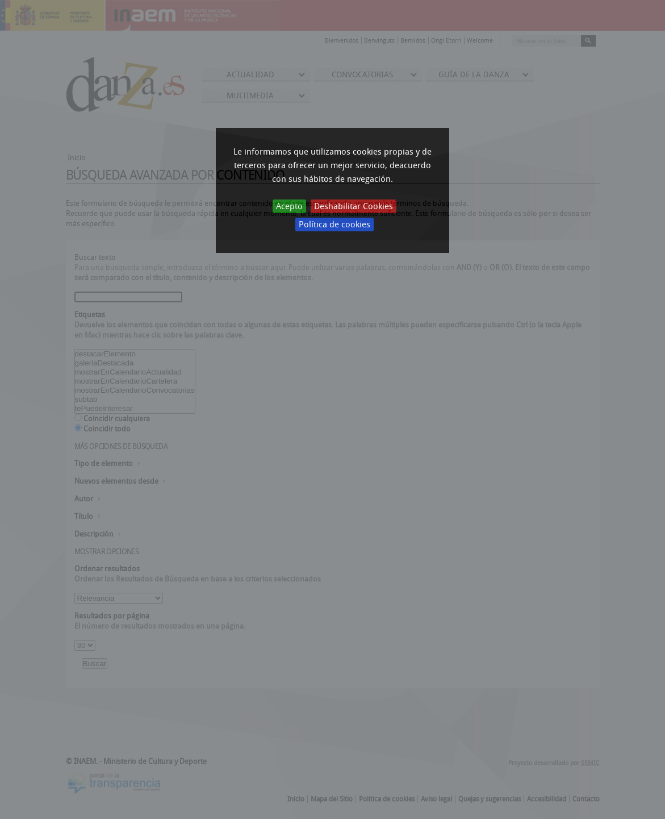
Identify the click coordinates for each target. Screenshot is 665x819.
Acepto (289, 206)
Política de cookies (334, 224)
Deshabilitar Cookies (353, 206)
